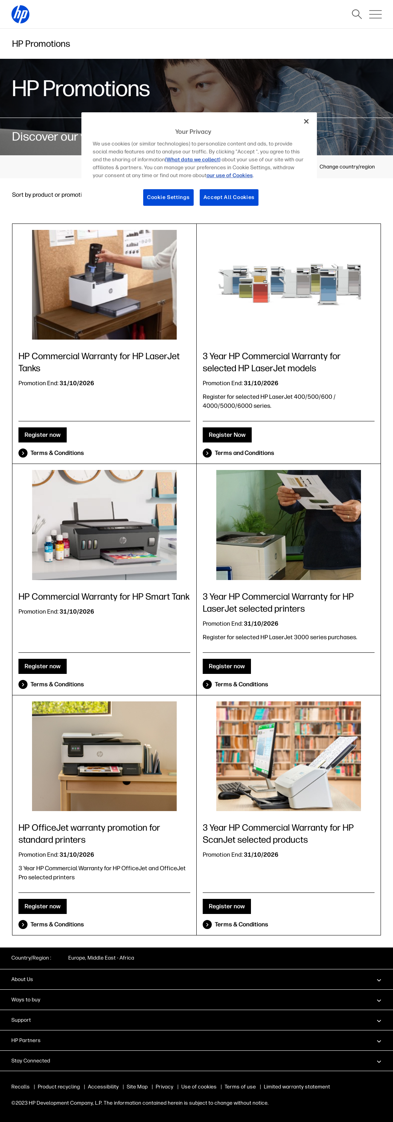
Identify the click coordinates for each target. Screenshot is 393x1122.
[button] (196, 979)
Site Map (137, 1087)
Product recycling (59, 1087)
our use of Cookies (229, 175)
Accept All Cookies (229, 197)
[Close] (306, 121)
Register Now (227, 434)
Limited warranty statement (297, 1087)
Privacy (164, 1087)
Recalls (20, 1087)
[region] (199, 165)
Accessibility (103, 1087)
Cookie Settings (168, 197)
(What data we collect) (192, 159)
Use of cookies (199, 1087)
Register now (42, 434)
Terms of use (240, 1087)
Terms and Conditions (244, 452)
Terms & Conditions (57, 452)
